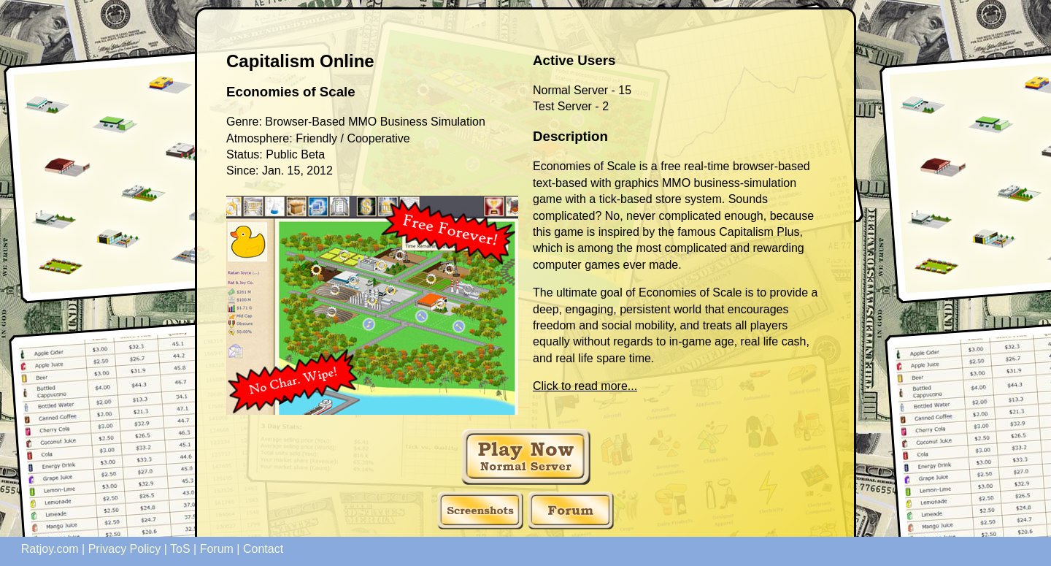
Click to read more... (585, 386)
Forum (217, 549)
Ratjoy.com (50, 549)
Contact (263, 549)
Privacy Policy (124, 549)
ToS (180, 549)
